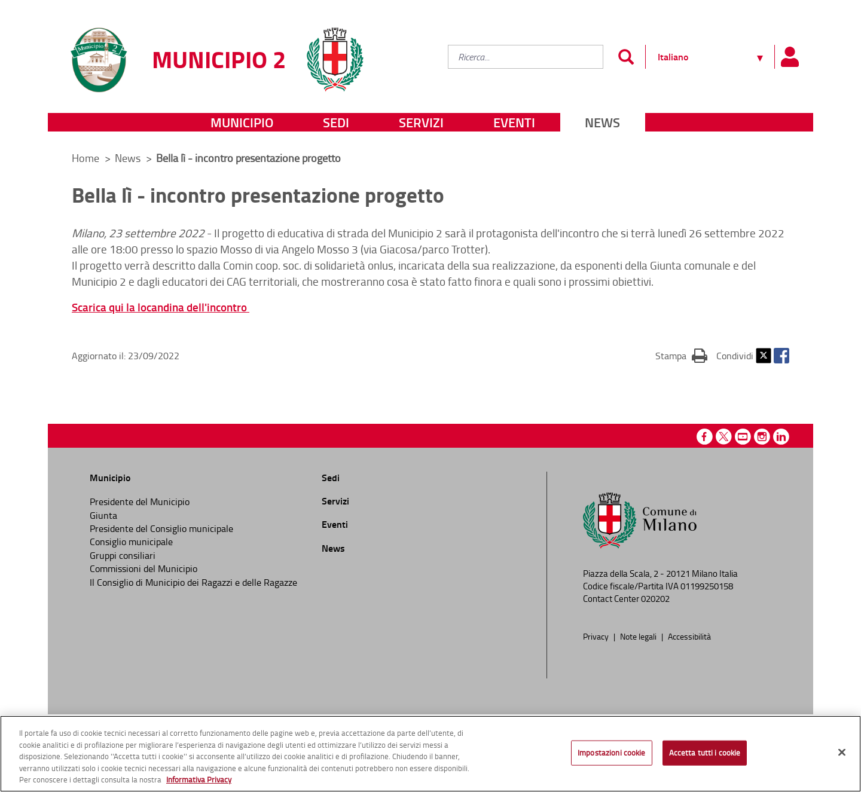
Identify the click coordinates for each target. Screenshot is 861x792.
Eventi (514, 122)
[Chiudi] (842, 752)
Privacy (596, 636)
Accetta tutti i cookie (705, 752)
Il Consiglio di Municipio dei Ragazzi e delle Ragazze (193, 582)
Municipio (241, 122)
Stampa (681, 355)
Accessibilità (689, 636)
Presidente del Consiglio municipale (161, 528)
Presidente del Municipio (140, 501)
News (602, 122)
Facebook (781, 355)
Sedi (336, 122)
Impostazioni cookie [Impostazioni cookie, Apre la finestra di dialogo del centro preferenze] (611, 752)
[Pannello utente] (789, 57)
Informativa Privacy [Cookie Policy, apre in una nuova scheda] (198, 779)
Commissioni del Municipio (143, 568)
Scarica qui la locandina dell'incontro (160, 307)
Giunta (103, 515)
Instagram (762, 437)
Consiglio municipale (131, 541)
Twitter (763, 355)
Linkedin (781, 437)
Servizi (421, 122)
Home (85, 158)
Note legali (639, 636)
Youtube (743, 437)
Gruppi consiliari (122, 555)
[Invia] (625, 57)
